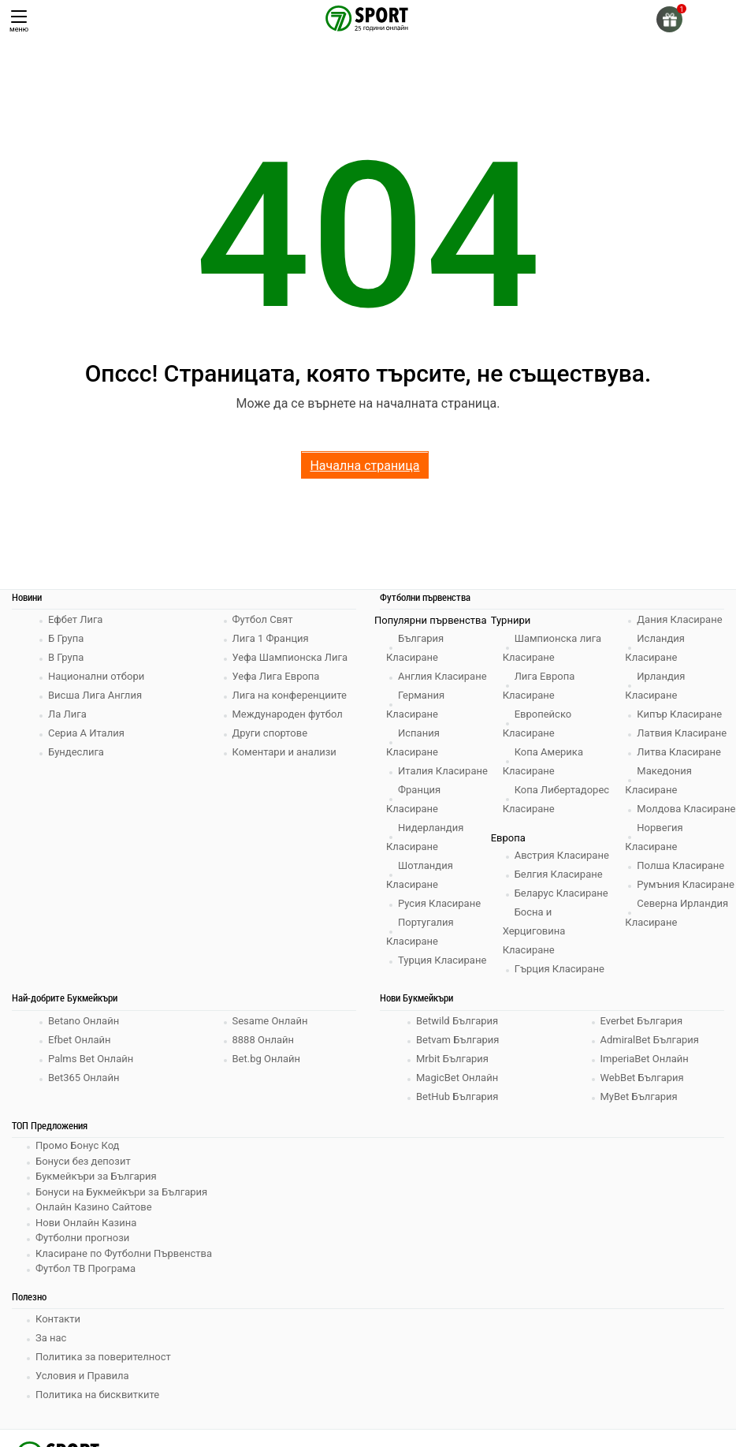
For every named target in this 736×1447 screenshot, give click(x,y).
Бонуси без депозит (83, 1161)
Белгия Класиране (559, 874)
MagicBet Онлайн (457, 1077)
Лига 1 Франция (270, 638)
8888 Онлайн (263, 1040)
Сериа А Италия (86, 733)
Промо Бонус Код (77, 1145)
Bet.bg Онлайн (266, 1059)
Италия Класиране (443, 771)
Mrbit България (452, 1059)
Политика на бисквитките (97, 1394)
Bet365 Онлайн (83, 1077)
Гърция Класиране (559, 969)
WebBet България (642, 1077)
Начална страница (364, 465)
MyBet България (639, 1096)
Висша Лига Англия (95, 695)
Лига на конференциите (289, 695)
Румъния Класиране (685, 884)
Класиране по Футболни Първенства (123, 1253)
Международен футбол (287, 714)
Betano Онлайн (83, 1021)
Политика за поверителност (103, 1357)
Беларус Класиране (561, 893)
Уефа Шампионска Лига (290, 657)
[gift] (669, 19)
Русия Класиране (439, 903)
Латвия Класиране (682, 733)
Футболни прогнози (82, 1238)
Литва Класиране (679, 752)
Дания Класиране (679, 619)
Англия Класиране (442, 676)
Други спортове (270, 733)
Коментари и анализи (284, 752)
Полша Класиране (680, 865)
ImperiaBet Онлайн (644, 1059)
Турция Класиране (442, 960)
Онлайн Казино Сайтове (93, 1207)
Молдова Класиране (686, 809)
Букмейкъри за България (96, 1176)
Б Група (66, 638)
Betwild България (457, 1021)
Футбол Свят (262, 619)
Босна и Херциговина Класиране (534, 931)
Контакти (57, 1319)
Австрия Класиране (562, 855)
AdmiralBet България (649, 1040)
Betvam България (457, 1040)
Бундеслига (76, 752)
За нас (50, 1338)
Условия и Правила (82, 1376)
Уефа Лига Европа (276, 676)
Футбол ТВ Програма (85, 1268)
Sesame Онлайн (270, 1021)
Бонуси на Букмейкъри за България (121, 1192)
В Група (66, 657)
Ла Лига (67, 714)
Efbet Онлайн (79, 1040)
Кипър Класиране (679, 714)
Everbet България (641, 1021)
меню (18, 21)
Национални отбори (96, 676)
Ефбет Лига (75, 619)
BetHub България (457, 1096)
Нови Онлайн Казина (85, 1223)
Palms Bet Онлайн (90, 1059)
